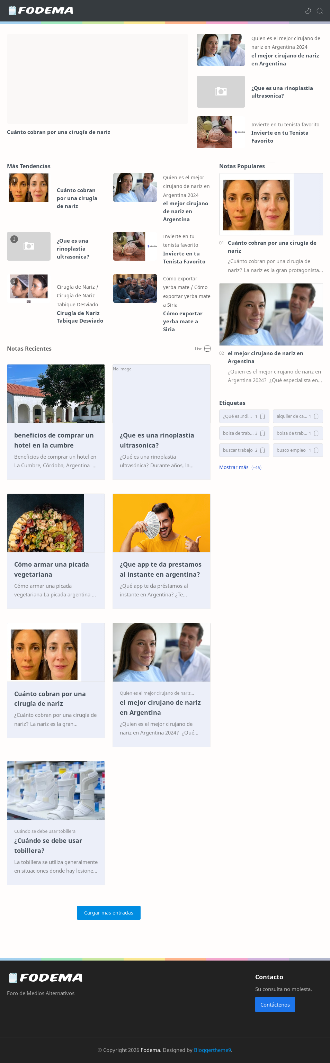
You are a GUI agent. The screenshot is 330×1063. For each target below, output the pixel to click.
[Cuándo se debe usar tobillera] (44, 831)
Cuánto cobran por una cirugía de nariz (58, 131)
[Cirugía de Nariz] (77, 286)
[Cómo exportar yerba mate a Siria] (187, 296)
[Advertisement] (271, 529)
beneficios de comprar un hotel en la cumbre (54, 440)
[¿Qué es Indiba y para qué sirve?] (244, 416)
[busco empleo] (298, 450)
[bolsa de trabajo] (244, 433)
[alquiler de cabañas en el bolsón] (298, 416)
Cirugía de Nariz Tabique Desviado (80, 316)
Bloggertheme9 (212, 1049)
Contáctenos (275, 1004)
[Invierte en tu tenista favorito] (285, 124)
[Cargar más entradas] (109, 913)
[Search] (319, 11)
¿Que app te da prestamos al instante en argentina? (161, 569)
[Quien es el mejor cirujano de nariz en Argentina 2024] (186, 186)
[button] (308, 11)
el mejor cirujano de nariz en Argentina (285, 59)
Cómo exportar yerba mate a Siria (183, 321)
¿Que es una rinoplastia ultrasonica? (282, 91)
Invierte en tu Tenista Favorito (280, 136)
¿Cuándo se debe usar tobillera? (48, 845)
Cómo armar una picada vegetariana (51, 569)
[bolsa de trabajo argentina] (298, 433)
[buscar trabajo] (244, 450)
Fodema (150, 1049)
